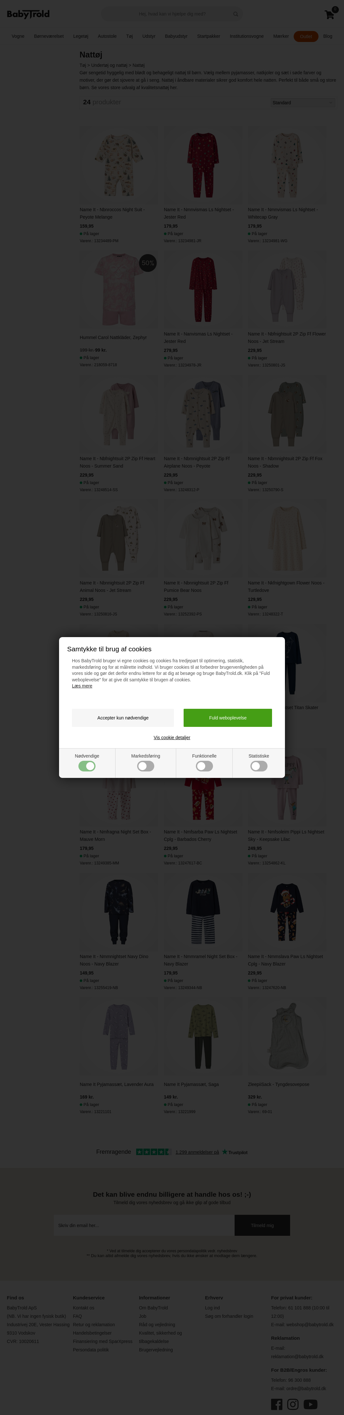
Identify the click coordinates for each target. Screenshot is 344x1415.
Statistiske (258, 762)
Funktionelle (204, 762)
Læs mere (82, 685)
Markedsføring (145, 762)
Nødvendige (87, 762)
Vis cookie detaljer (172, 737)
